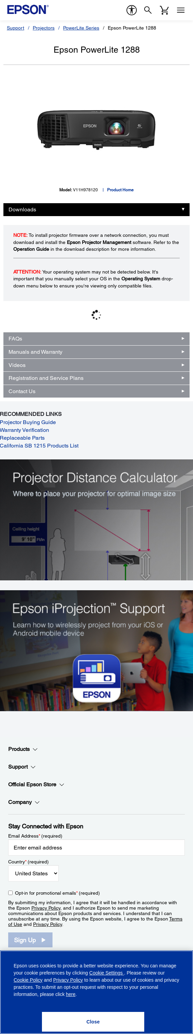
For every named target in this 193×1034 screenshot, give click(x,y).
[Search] (148, 10)
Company (24, 802)
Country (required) (28, 861)
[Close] (93, 1022)
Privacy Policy (45, 908)
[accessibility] (131, 10)
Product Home (120, 190)
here (70, 994)
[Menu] (180, 10)
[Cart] (164, 10)
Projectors (44, 28)
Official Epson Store (36, 784)
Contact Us (22, 391)
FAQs (15, 338)
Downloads (22, 209)
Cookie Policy (28, 980)
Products (23, 749)
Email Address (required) (35, 836)
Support (15, 28)
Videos (17, 365)
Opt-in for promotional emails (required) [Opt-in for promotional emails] (57, 893)
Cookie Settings (106, 973)
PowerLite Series (81, 28)
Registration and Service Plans (46, 378)
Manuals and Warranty (35, 352)
